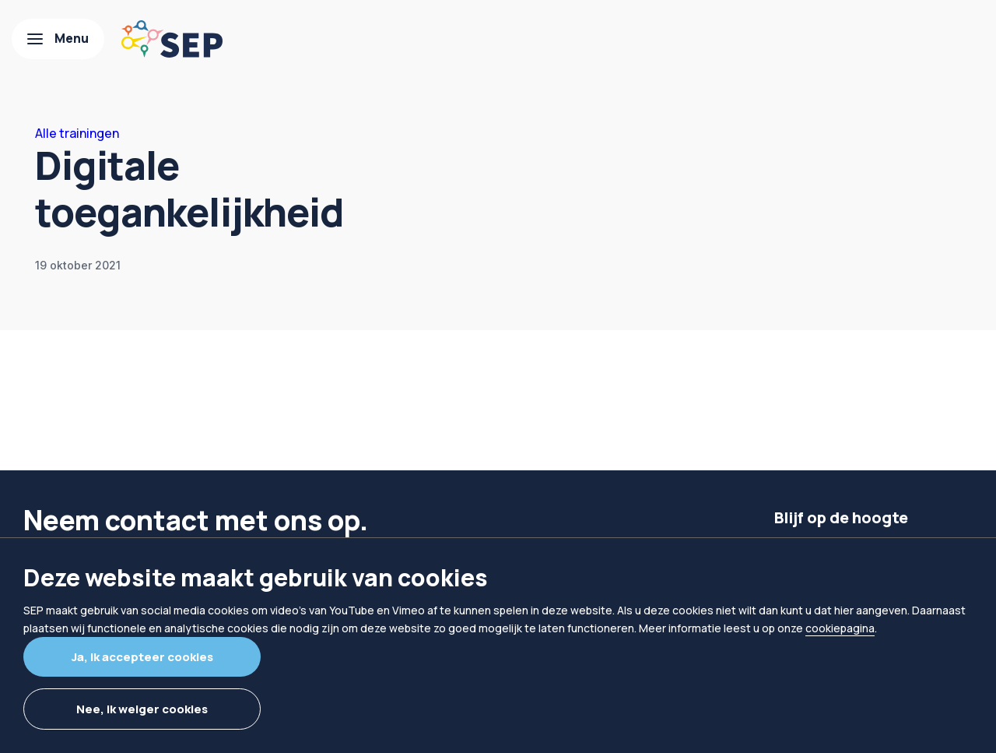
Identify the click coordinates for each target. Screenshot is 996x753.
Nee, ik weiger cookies (142, 709)
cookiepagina (840, 628)
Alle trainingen (77, 133)
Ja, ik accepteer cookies (142, 657)
